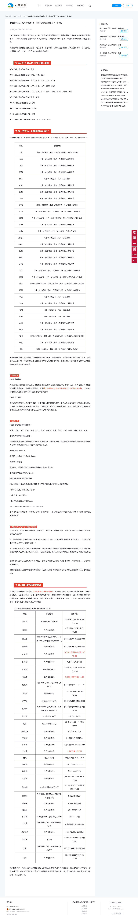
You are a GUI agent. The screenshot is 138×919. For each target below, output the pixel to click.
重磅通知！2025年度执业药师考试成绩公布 (115, 75)
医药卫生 (21, 16)
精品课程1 (69, 5)
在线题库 (58, 5)
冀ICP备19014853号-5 (12, 906)
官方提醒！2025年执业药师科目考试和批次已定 (117, 82)
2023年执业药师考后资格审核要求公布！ (114, 102)
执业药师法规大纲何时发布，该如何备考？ (115, 99)
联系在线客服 (116, 913)
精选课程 (104, 24)
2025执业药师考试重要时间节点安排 (113, 78)
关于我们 (84, 906)
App (89, 5)
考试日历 (84, 911)
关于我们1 (81, 5)
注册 (127, 5)
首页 (39, 5)
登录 (116, 5)
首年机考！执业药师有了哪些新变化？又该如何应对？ (119, 95)
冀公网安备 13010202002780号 (17, 909)
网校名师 (48, 5)
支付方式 (84, 913)
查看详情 (124, 31)
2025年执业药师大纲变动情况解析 (112, 89)
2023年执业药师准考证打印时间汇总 (113, 106)
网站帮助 (84, 908)
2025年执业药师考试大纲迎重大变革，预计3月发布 (118, 92)
